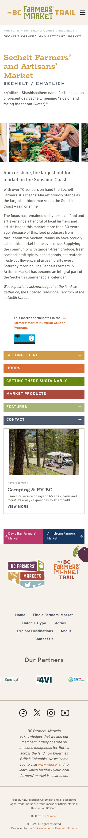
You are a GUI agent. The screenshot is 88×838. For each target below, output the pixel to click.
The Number (49, 816)
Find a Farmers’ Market (53, 615)
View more (18, 507)
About (66, 631)
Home (20, 615)
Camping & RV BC (30, 489)
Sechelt (67, 30)
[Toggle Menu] (82, 12)
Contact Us (44, 639)
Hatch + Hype (34, 623)
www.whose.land (51, 765)
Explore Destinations (35, 631)
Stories (60, 623)
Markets (11, 30)
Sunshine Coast (39, 30)
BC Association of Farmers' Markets (55, 828)
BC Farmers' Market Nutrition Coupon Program (40, 323)
